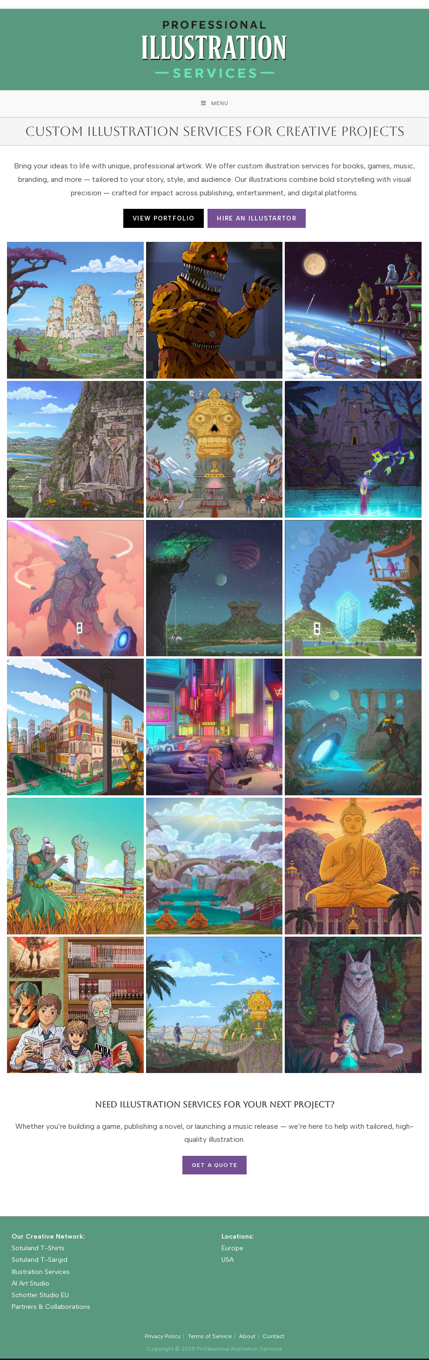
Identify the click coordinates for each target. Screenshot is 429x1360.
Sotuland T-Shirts (38, 1249)
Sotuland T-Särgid (39, 1261)
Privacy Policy (163, 1337)
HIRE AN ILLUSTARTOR (256, 219)
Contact (273, 1337)
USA (227, 1261)
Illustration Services (41, 1273)
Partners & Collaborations (51, 1308)
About (247, 1337)
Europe (232, 1249)
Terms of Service (210, 1337)
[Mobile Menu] (215, 104)
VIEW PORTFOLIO (163, 219)
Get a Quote (214, 1166)
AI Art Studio (30, 1284)
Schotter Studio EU (40, 1296)
